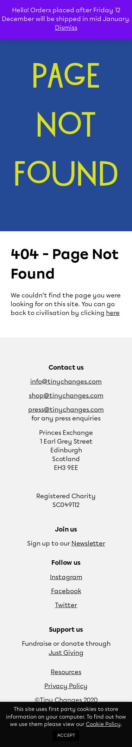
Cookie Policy (103, 724)
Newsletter (88, 543)
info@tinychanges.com (66, 381)
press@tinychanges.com (66, 409)
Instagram (66, 577)
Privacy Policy (66, 686)
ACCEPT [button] (66, 735)
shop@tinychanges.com (66, 395)
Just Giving (66, 653)
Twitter (66, 605)
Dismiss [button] (66, 28)
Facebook (66, 591)
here (113, 313)
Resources (66, 672)
